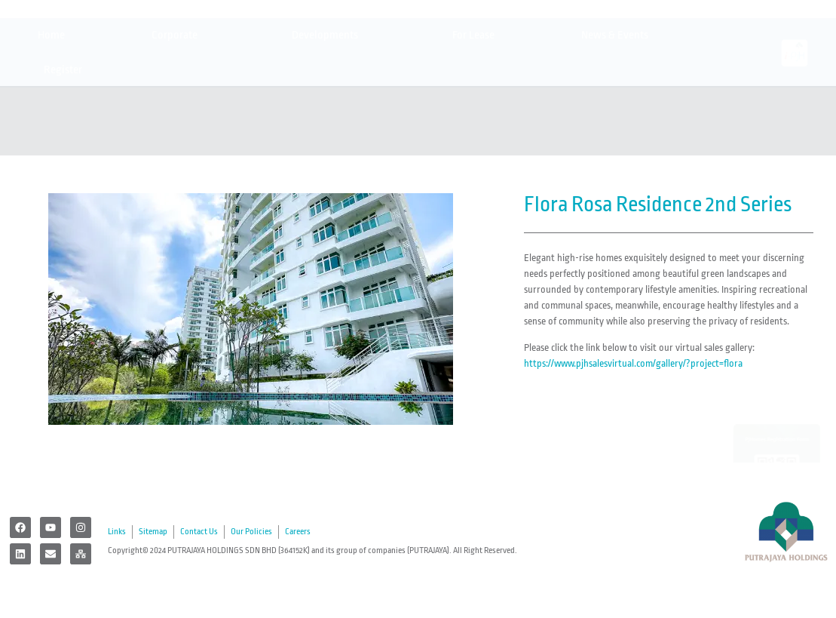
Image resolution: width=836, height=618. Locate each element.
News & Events (618, 94)
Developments (329, 94)
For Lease (473, 94)
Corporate (178, 94)
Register (67, 129)
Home (51, 94)
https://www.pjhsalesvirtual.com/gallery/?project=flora (633, 363)
